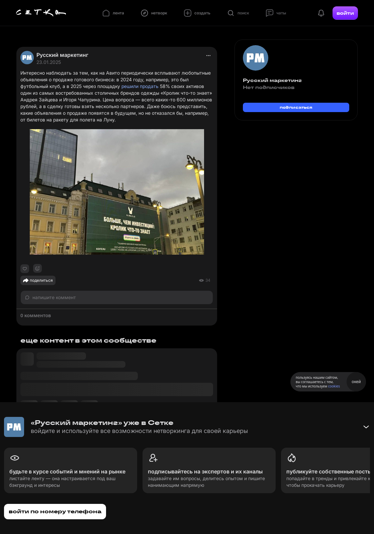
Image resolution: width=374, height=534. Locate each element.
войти (345, 13)
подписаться (296, 107)
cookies (334, 386)
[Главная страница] (41, 13)
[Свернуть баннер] (366, 427)
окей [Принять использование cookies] (356, 381)
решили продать (140, 86)
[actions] (208, 55)
